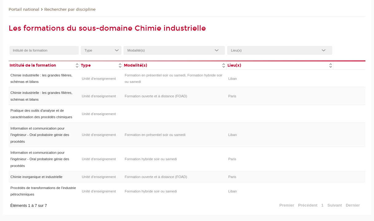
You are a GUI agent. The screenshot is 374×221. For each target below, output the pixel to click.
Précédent (307, 205)
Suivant (335, 205)
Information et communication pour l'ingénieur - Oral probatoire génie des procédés (39, 134)
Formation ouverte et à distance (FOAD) (156, 96)
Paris (232, 96)
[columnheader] (44, 64)
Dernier (353, 205)
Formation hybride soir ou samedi (151, 159)
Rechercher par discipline (70, 9)
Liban (232, 78)
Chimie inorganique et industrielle (36, 177)
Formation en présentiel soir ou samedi (155, 135)
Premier (286, 205)
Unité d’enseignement (99, 78)
